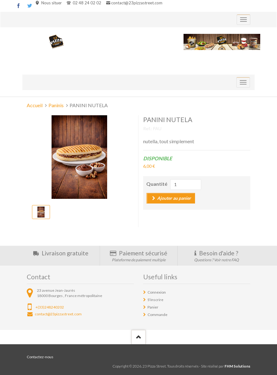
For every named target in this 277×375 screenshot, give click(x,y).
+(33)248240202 (49, 307)
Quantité (156, 184)
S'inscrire (155, 299)
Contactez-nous (40, 356)
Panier (153, 307)
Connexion (157, 292)
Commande (157, 314)
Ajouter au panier (174, 198)
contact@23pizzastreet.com (136, 2)
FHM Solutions (237, 366)
